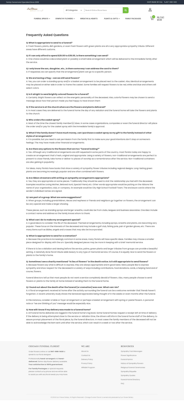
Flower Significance (129, 355)
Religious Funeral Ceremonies (133, 367)
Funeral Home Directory (130, 379)
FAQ (122, 383)
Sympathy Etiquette (128, 371)
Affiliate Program (88, 367)
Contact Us (85, 355)
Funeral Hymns (127, 359)
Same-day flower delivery (48, 361)
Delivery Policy (87, 359)
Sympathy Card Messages (131, 351)
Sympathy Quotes (128, 375)
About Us (85, 351)
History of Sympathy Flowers (132, 363)
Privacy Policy (86, 363)
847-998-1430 (57, 351)
